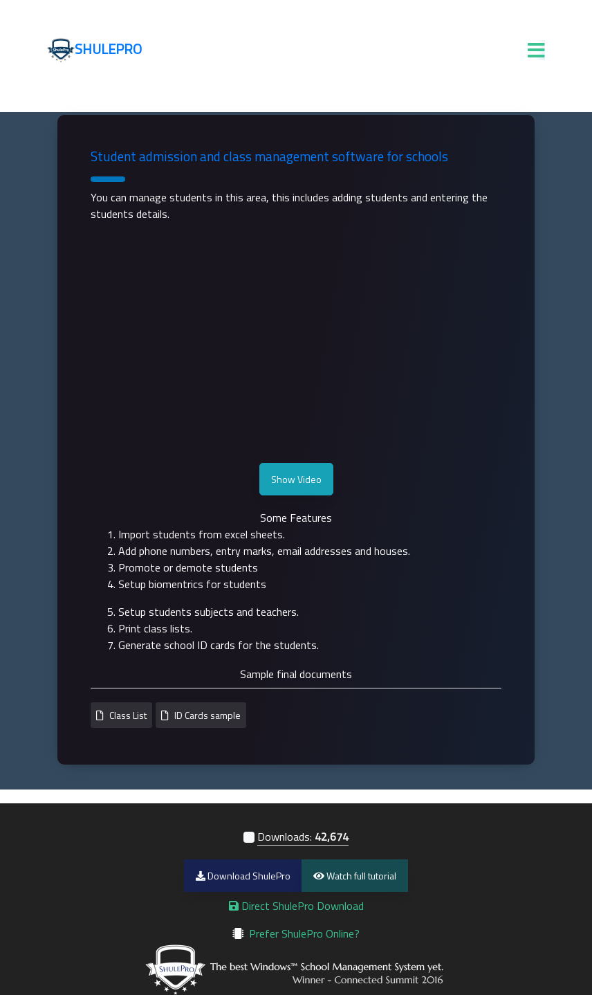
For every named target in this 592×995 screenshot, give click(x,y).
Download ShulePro (243, 875)
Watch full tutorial (354, 875)
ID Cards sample (207, 715)
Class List (128, 715)
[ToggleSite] (536, 53)
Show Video (296, 479)
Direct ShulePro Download (296, 905)
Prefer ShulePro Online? (304, 933)
